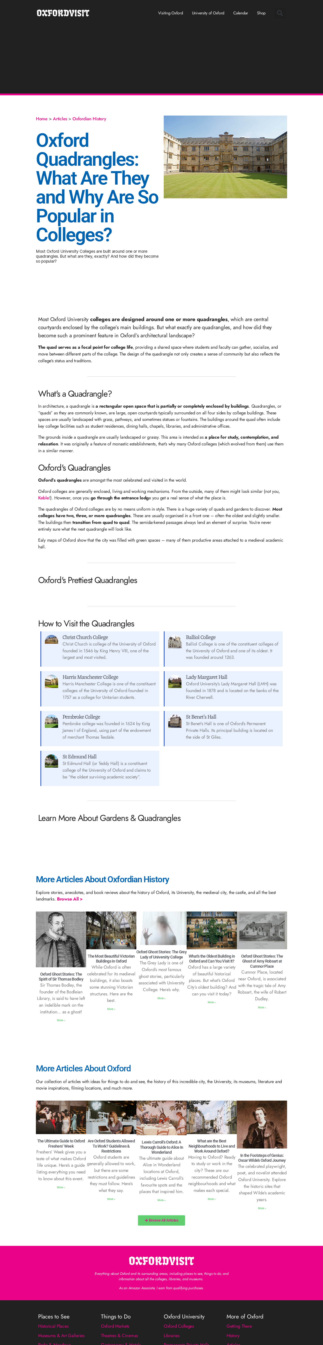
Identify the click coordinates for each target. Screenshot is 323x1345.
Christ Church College (85, 637)
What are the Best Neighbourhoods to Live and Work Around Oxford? (212, 1146)
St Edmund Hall (79, 757)
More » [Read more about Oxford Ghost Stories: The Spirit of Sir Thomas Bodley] (61, 1020)
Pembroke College (81, 717)
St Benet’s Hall (201, 717)
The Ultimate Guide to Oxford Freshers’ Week (61, 1143)
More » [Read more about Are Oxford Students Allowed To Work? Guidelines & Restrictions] (111, 1199)
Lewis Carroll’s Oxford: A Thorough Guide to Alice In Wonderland (161, 1147)
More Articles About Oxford (83, 1068)
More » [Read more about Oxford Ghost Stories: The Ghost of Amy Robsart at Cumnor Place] (262, 1007)
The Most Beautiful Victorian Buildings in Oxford (111, 959)
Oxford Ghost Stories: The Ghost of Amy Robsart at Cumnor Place (262, 961)
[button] (280, 13)
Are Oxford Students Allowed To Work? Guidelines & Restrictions (111, 1146)
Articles (60, 119)
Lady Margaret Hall (206, 677)
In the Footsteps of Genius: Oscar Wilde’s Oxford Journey (262, 1158)
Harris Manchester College (90, 677)
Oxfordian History (89, 119)
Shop (261, 13)
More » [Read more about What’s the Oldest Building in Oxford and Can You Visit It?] (212, 1002)
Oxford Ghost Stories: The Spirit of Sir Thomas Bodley (61, 977)
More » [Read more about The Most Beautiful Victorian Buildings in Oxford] (111, 1009)
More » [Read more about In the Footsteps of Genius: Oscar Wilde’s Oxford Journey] (262, 1208)
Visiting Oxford (170, 13)
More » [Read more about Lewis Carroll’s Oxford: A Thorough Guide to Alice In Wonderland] (161, 1200)
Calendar (240, 13)
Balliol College (201, 637)
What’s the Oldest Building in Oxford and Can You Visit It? (212, 959)
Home (42, 119)
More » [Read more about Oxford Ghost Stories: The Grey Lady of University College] (161, 998)
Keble (43, 498)
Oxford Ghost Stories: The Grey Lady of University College (161, 954)
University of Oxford (208, 13)
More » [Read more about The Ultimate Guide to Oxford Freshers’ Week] (61, 1187)
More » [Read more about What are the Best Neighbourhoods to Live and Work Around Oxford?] (212, 1199)
